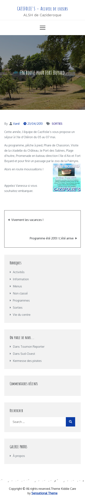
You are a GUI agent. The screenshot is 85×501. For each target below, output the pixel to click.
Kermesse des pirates (27, 361)
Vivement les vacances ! (27, 220)
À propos (19, 456)
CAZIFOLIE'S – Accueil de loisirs (42, 9)
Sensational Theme (44, 493)
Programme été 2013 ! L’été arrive (52, 238)
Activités (19, 272)
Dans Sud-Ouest (24, 354)
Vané (16, 123)
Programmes (21, 300)
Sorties (57, 123)
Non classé (20, 293)
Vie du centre (22, 315)
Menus (17, 286)
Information (21, 279)
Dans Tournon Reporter (28, 346)
